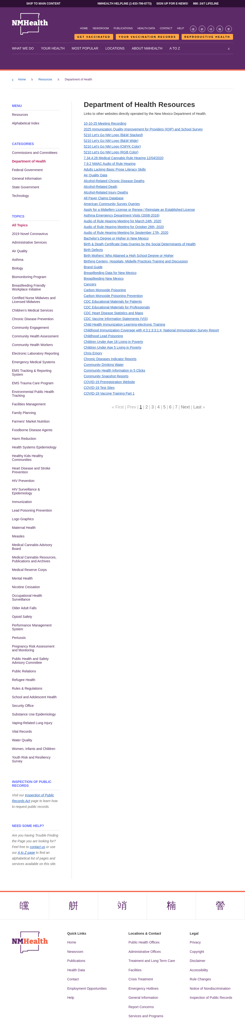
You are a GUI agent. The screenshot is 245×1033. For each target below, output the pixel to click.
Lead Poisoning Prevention (32, 510)
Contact (166, 28)
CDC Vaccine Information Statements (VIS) (116, 319)
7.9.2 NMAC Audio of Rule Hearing (109, 164)
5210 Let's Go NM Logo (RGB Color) (111, 152)
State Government (25, 187)
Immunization (22, 502)
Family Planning (24, 413)
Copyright (197, 952)
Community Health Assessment (35, 336)
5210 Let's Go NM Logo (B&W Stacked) (113, 135)
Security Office (23, 706)
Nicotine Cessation (26, 587)
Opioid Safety (22, 617)
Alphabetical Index (25, 123)
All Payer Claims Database (104, 198)
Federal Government (27, 170)
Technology (20, 196)
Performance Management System (32, 627)
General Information (27, 178)
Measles (18, 536)
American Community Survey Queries (112, 204)
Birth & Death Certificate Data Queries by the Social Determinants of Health (140, 244)
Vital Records (22, 731)
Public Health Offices (144, 942)
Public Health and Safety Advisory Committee (30, 660)
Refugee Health (23, 680)
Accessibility (199, 970)
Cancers (90, 284)
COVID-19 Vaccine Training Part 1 (109, 393)
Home (84, 28)
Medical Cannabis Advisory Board (32, 547)
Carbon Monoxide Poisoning (105, 290)
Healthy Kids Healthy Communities (27, 458)
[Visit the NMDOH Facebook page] (193, 28)
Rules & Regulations (27, 688)
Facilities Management (28, 404)
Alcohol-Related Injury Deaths (106, 192)
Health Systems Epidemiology (34, 447)
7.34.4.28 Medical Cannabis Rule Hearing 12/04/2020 (123, 158)
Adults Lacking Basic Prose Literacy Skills (115, 169)
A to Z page (26, 852)
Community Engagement (30, 327)
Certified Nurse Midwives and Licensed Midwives (34, 300)
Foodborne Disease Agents (32, 430)
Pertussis (19, 638)
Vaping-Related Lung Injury (32, 723)
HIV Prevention (23, 481)
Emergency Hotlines (143, 989)
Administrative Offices (144, 952)
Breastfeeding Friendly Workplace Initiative (28, 287)
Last (197, 407)
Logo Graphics (23, 519)
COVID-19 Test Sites (99, 388)
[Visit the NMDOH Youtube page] (228, 28)
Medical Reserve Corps (29, 570)
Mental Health (22, 578)
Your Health (53, 48)
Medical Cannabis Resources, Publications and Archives (34, 559)
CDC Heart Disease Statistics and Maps (113, 313)
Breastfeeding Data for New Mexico (110, 273)
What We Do (23, 48)
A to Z (175, 48)
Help (180, 28)
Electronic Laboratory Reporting (35, 353)
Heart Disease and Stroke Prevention (31, 470)
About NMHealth (147, 48)
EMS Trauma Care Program (33, 383)
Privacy (195, 942)
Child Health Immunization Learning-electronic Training (124, 324)
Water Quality (22, 740)
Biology (17, 268)
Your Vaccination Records (147, 36)
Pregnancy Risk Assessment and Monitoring (33, 648)
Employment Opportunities (87, 989)
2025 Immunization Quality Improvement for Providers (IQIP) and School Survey (143, 129)
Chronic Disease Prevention (33, 319)
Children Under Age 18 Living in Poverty (113, 342)
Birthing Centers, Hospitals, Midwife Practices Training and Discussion (136, 261)
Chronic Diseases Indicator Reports (110, 359)
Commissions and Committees (34, 153)
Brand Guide (93, 267)
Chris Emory (93, 353)
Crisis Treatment (140, 979)
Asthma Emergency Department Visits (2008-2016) (121, 215)
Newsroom (101, 28)
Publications (123, 28)
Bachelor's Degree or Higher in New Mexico (116, 238)
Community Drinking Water (104, 365)
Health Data (146, 28)
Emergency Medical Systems (33, 362)
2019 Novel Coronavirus (30, 234)
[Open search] (228, 48)
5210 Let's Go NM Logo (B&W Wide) (111, 141)
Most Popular (85, 48)
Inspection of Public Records (211, 998)
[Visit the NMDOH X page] (202, 28)
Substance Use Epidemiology (34, 714)
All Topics (20, 225)
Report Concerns (141, 1007)
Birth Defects (93, 250)
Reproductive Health (207, 36)
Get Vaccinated (93, 36)
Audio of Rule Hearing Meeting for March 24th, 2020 (122, 221)
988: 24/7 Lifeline (206, 3)
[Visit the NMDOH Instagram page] (210, 28)
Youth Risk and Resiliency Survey (31, 759)
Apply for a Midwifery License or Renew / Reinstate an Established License (139, 210)
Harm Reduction (24, 439)
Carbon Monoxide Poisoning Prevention (113, 296)
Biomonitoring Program (29, 277)
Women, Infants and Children (33, 749)
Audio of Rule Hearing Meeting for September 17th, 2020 (126, 233)
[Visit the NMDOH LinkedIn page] (219, 28)
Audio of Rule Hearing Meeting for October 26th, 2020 (124, 227)
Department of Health (29, 161)
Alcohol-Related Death (100, 187)
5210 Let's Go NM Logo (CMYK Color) (112, 146)
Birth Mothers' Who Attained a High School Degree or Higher (128, 255)
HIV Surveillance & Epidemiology (26, 491)
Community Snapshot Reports (106, 376)
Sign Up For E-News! (172, 3)
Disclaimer (197, 961)
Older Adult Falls (24, 608)
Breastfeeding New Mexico (104, 278)
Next (185, 407)
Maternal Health (24, 528)
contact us (37, 847)
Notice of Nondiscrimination (210, 989)
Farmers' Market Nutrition (31, 421)
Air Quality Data (95, 175)
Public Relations (24, 671)
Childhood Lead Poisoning (103, 336)
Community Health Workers (32, 345)
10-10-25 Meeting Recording (105, 123)
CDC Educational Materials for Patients (113, 301)
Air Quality (20, 251)
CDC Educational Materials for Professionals (117, 307)
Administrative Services (29, 242)
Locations (115, 48)
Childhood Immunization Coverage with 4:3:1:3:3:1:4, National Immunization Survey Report (151, 330)
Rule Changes (200, 979)
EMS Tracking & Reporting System (31, 372)
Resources (45, 79)
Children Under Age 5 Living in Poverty (112, 347)
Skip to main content (43, 3)
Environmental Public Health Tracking (33, 393)
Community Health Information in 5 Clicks (114, 370)
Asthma (17, 260)
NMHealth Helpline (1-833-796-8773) (125, 3)
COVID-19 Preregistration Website (109, 382)
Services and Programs (145, 1016)
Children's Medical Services (32, 310)
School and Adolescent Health (34, 697)
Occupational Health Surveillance (27, 597)
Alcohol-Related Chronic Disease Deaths (114, 181)
